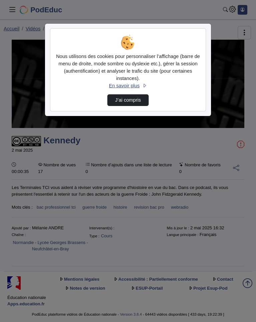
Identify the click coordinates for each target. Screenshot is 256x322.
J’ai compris (128, 100)
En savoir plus (128, 85)
